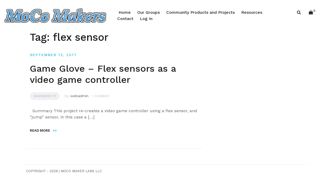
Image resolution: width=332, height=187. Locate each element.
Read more (43, 130)
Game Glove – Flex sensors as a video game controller (103, 74)
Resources (251, 12)
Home (125, 12)
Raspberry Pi (45, 96)
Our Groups (148, 12)
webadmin (79, 96)
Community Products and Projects (200, 12)
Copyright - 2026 (42, 171)
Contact (125, 18)
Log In (146, 18)
